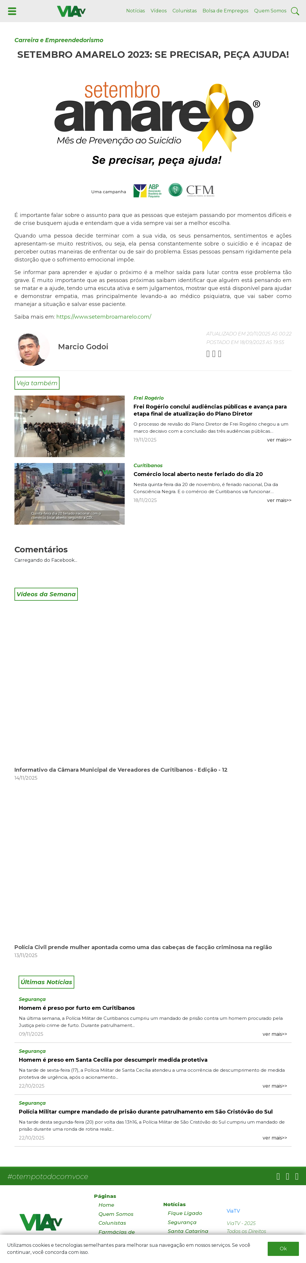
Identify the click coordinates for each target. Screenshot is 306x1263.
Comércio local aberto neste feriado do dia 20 (198, 474)
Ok (283, 1249)
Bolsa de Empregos (225, 11)
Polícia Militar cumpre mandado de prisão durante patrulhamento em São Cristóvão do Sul (146, 1112)
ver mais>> (279, 440)
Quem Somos (270, 11)
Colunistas (184, 11)
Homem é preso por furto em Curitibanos (77, 1008)
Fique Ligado (185, 1213)
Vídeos (159, 11)
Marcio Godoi (83, 346)
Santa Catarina (188, 1231)
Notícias (135, 11)
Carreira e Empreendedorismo (58, 40)
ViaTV (233, 1211)
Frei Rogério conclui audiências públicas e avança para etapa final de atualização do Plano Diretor (210, 410)
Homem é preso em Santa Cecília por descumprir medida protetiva (113, 1060)
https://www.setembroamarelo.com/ (103, 317)
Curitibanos (148, 465)
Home (106, 1205)
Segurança (32, 999)
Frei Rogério (149, 398)
